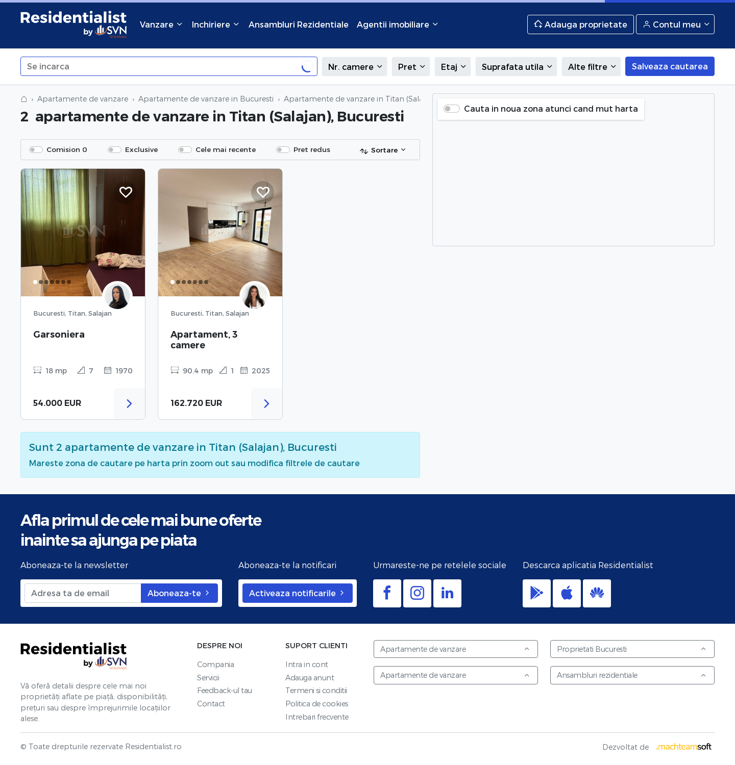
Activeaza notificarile (297, 593)
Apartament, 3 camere (203, 339)
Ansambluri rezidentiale (632, 675)
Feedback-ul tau (224, 690)
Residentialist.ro (74, 24)
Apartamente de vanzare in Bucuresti (206, 98)
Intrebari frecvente (317, 716)
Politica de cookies (316, 703)
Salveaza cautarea (670, 66)
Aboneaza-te (179, 593)
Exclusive (141, 149)
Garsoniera (59, 334)
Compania (215, 664)
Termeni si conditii (316, 690)
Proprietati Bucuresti (632, 649)
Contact (211, 703)
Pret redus (311, 149)
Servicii (208, 677)
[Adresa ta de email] (82, 593)
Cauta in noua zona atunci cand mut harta (551, 108)
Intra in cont (306, 664)
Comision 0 (66, 149)
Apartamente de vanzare (82, 98)
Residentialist (74, 656)
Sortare (378, 150)
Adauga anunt (309, 677)
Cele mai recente (225, 149)
